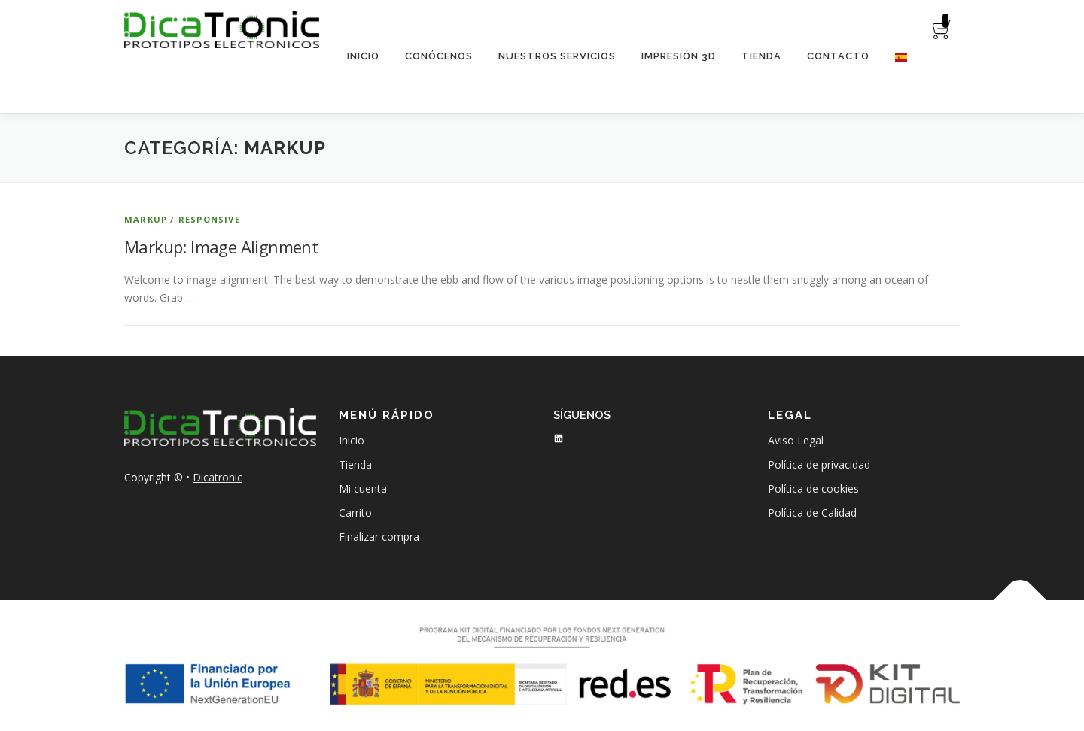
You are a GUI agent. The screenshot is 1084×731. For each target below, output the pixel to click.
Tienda (761, 56)
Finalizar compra (379, 536)
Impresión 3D (678, 56)
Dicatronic (217, 477)
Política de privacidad (819, 464)
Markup (145, 219)
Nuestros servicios (557, 56)
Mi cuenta (363, 488)
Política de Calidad (812, 512)
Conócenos (439, 56)
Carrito (355, 512)
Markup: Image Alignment (221, 246)
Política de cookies (813, 488)
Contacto (838, 56)
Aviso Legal (796, 440)
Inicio (363, 56)
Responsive (209, 219)
